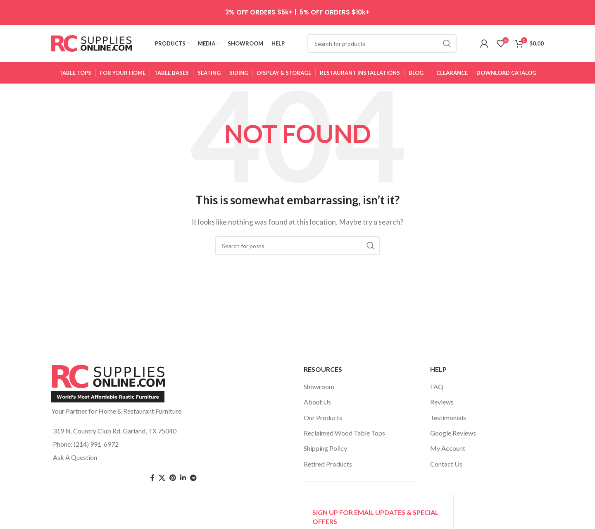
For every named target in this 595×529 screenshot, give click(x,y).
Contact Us (446, 464)
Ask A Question (75, 457)
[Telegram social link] (193, 478)
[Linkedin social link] (183, 478)
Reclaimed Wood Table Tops (344, 433)
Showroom (319, 386)
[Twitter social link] (162, 478)
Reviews (442, 402)
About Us (317, 402)
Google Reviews (453, 433)
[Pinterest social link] (172, 478)
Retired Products (328, 464)
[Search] (382, 43)
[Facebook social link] (152, 478)
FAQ (436, 386)
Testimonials (448, 417)
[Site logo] (91, 42)
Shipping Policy (325, 448)
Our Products (323, 417)
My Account (447, 448)
